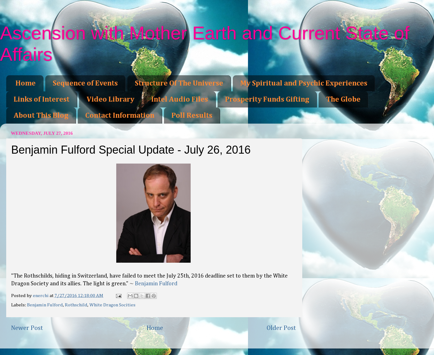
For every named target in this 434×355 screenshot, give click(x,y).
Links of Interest (41, 99)
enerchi (41, 295)
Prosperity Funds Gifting (267, 99)
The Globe (343, 99)
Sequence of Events (85, 83)
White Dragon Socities (112, 305)
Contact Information (119, 115)
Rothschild (76, 305)
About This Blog (41, 115)
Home (26, 83)
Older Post (281, 328)
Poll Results (191, 115)
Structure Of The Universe (179, 83)
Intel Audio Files (179, 99)
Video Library (110, 99)
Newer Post (27, 328)
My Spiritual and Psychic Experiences (303, 83)
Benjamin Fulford (156, 284)
